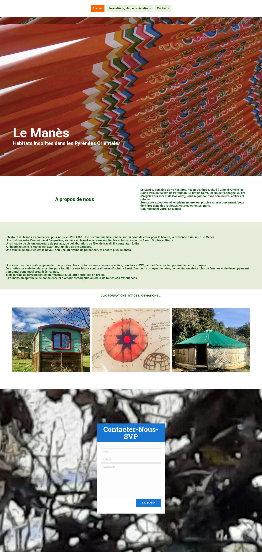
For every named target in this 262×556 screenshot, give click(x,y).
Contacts (163, 8)
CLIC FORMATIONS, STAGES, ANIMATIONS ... (131, 295)
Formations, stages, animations (129, 8)
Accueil (97, 8)
